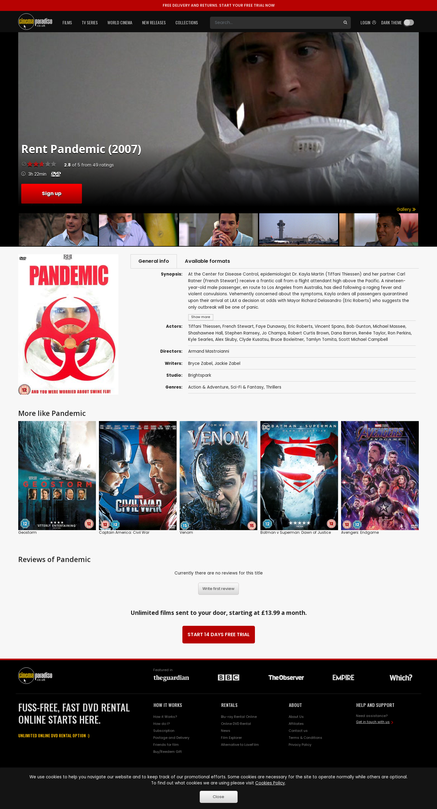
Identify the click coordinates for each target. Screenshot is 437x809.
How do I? (161, 723)
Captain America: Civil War (124, 532)
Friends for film (166, 744)
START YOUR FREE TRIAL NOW (219, 5)
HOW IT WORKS (168, 704)
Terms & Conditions (305, 737)
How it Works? (165, 716)
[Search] (275, 23)
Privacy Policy (300, 744)
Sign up (51, 193)
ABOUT (295, 704)
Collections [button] (186, 22)
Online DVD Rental (236, 723)
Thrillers (273, 387)
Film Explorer (231, 737)
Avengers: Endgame (360, 532)
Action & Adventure (208, 387)
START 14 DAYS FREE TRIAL (219, 634)
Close (218, 796)
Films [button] (67, 22)
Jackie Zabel (227, 363)
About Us (296, 716)
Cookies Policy (270, 783)
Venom (186, 532)
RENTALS (229, 704)
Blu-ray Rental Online (239, 716)
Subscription (163, 730)
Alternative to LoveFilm (240, 744)
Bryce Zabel (200, 363)
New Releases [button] (154, 22)
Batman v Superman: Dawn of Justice (295, 532)
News (225, 730)
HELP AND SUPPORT (375, 704)
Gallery (406, 209)
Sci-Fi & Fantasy (247, 387)
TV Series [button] (90, 22)
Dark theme (391, 22)
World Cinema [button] (119, 22)
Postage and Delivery (171, 737)
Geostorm (27, 532)
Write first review (218, 588)
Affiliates (296, 723)
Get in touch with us (373, 721)
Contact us (298, 730)
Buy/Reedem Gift (167, 751)
